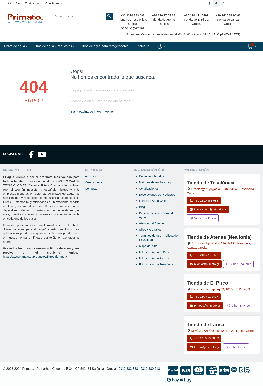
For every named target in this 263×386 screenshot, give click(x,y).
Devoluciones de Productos (157, 194)
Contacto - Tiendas (151, 176)
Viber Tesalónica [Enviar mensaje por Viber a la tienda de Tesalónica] (202, 218)
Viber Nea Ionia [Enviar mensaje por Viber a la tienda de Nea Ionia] (238, 264)
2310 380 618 (150, 368)
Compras (91, 188)
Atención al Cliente (151, 223)
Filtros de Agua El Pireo (154, 252)
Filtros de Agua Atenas (154, 258)
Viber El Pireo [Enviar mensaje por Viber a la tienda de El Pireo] (238, 305)
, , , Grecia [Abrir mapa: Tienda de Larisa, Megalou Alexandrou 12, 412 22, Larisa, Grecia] (223, 330)
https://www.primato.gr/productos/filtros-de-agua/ (35, 256)
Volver (109, 111)
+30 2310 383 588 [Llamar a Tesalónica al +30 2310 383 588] (203, 200)
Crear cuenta (93, 182)
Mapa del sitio (148, 246)
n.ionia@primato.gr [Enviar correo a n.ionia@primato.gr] (204, 264)
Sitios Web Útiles (150, 229)
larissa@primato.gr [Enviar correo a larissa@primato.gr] (204, 347)
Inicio (9, 3)
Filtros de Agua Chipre (153, 200)
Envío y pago (33, 3)
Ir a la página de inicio (85, 111)
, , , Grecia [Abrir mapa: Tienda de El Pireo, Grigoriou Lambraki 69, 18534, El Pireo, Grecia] (223, 289)
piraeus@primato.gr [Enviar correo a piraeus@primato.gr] (204, 305)
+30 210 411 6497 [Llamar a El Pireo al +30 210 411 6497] (203, 296)
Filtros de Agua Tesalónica (156, 264)
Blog (19, 3)
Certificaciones (148, 188)
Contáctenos (53, 3)
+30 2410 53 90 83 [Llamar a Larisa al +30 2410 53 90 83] (204, 338)
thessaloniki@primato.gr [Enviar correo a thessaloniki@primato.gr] (207, 209)
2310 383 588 (128, 368)
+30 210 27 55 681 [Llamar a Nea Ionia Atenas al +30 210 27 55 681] (204, 255)
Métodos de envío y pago (155, 182)
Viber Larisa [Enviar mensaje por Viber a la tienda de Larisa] (236, 347)
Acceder (90, 176)
